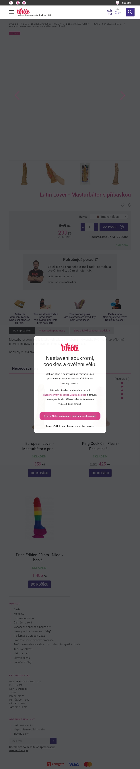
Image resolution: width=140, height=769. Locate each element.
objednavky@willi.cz (65, 282)
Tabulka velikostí (23, 649)
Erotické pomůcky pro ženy (46, 24)
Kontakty (19, 613)
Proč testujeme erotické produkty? (34, 640)
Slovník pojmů (22, 657)
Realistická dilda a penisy (108, 24)
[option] (70, 96)
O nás (17, 609)
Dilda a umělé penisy (77, 24)
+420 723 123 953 (64, 276)
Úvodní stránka (18, 24)
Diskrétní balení (23, 622)
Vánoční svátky (23, 662)
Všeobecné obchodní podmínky (32, 627)
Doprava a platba (24, 618)
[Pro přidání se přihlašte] (122, 205)
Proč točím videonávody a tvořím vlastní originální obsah (47, 644)
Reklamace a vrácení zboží (29, 635)
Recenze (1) (122, 378)
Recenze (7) (61, 378)
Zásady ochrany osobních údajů (32, 631)
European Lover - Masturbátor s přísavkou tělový (37, 26)
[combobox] (109, 216)
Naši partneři (21, 653)
